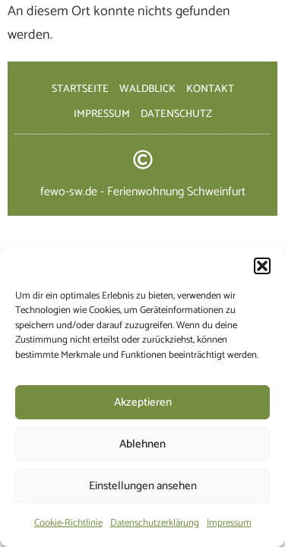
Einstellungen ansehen (143, 485)
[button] (262, 266)
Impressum (229, 523)
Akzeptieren (143, 402)
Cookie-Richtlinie (68, 523)
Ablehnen (142, 444)
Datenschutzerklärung (154, 523)
